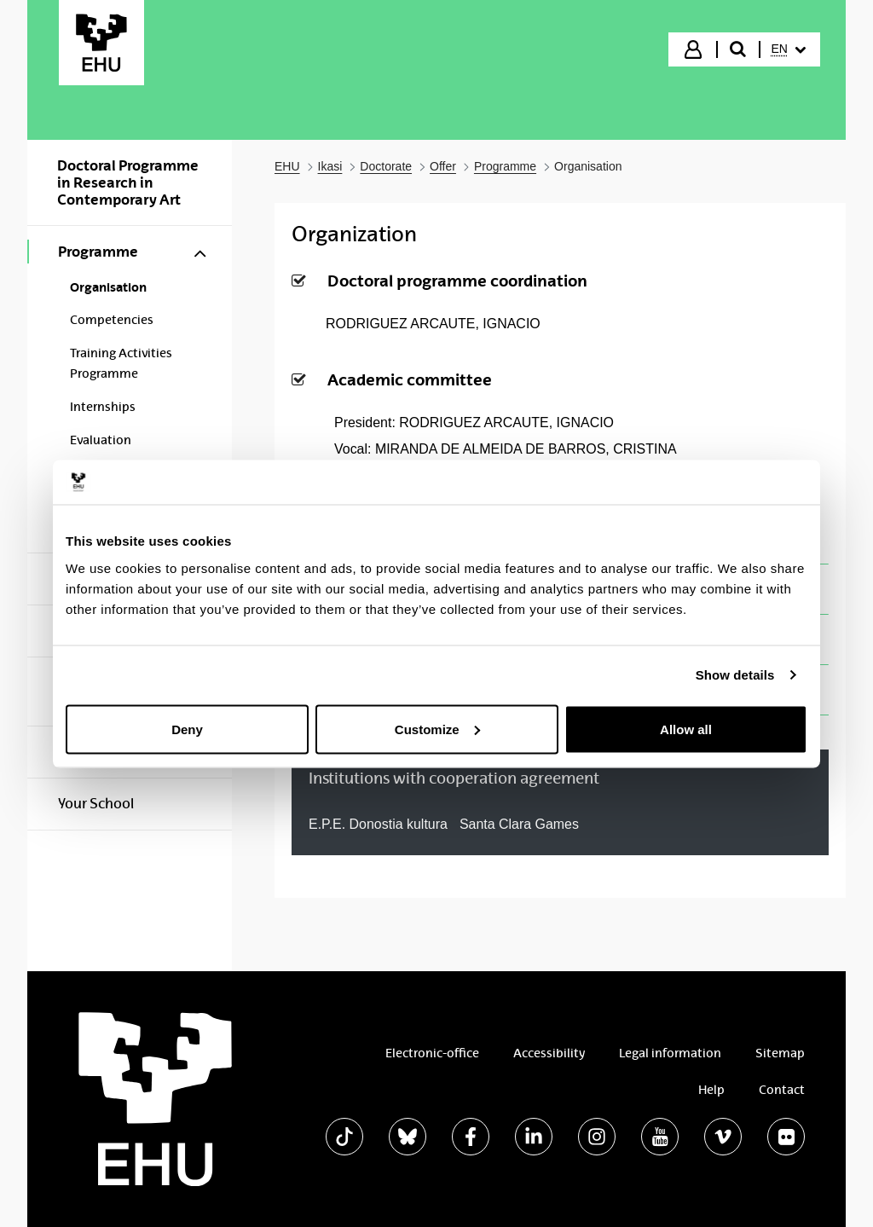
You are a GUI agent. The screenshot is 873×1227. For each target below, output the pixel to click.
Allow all (686, 728)
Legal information (670, 1053)
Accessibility (549, 1053)
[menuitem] (789, 49)
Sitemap (780, 1053)
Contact (782, 1090)
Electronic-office (432, 1053)
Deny (187, 728)
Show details (735, 675)
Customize (437, 728)
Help (711, 1090)
